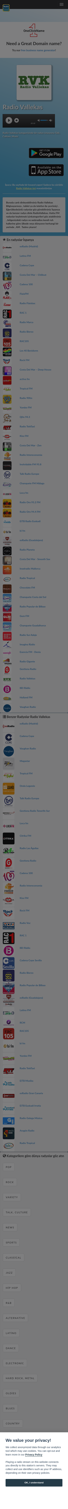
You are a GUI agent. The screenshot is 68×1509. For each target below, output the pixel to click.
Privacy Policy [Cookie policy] (33, 1454)
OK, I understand (34, 1482)
